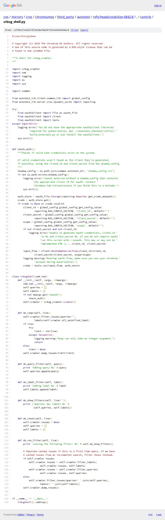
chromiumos (44, 17)
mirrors (17, 17)
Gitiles (21, 514)
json (159, 514)
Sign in (158, 5)
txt (150, 514)
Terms (40, 514)
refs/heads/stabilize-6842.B (113, 17)
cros (29, 17)
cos (6, 17)
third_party (65, 17)
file (74, 30)
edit (84, 30)
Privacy (30, 514)
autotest (83, 17)
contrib (145, 17)
